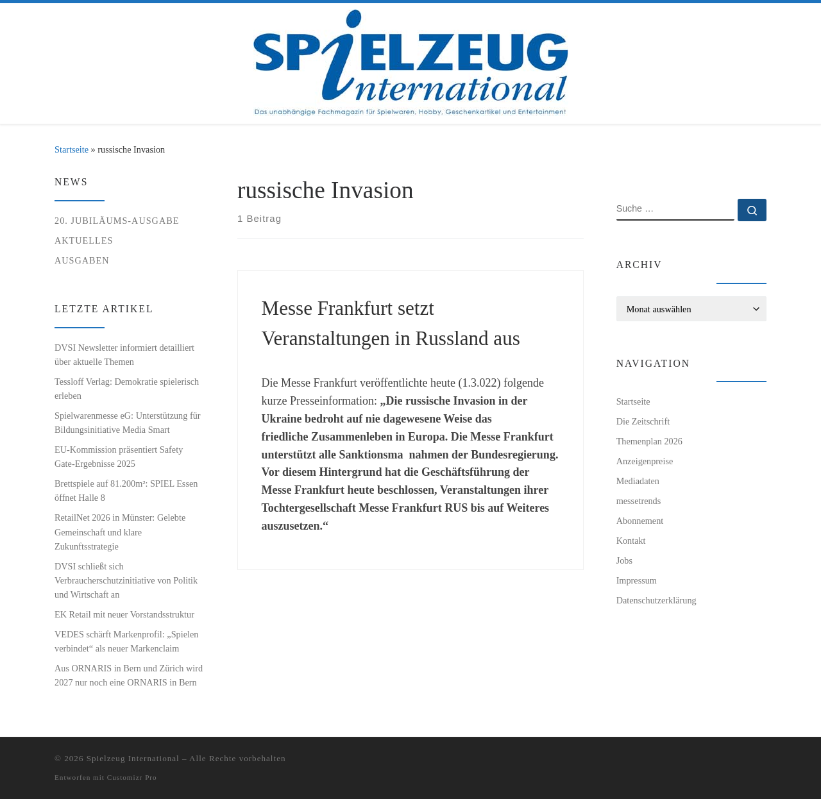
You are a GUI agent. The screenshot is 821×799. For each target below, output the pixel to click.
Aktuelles (84, 240)
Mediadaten (637, 481)
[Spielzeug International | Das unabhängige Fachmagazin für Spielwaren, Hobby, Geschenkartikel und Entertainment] (410, 60)
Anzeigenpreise (644, 461)
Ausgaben (82, 260)
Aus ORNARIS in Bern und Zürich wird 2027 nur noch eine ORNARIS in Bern (129, 675)
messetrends (638, 501)
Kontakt (631, 540)
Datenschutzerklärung (656, 600)
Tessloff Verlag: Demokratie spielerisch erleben (127, 388)
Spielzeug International (133, 758)
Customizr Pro (132, 777)
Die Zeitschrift (643, 421)
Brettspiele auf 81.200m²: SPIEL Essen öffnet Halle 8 (126, 490)
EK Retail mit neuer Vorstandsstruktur (124, 614)
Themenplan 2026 (649, 441)
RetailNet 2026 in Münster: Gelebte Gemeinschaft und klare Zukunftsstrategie (120, 531)
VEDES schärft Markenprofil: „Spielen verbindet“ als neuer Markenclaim (126, 641)
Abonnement (640, 521)
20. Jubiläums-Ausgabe (117, 220)
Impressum (636, 580)
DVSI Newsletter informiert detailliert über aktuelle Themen (124, 354)
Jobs (624, 560)
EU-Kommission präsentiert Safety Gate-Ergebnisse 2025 (119, 456)
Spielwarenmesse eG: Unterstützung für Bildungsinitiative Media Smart (128, 422)
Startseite (72, 149)
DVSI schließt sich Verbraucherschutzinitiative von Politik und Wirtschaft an (126, 580)
